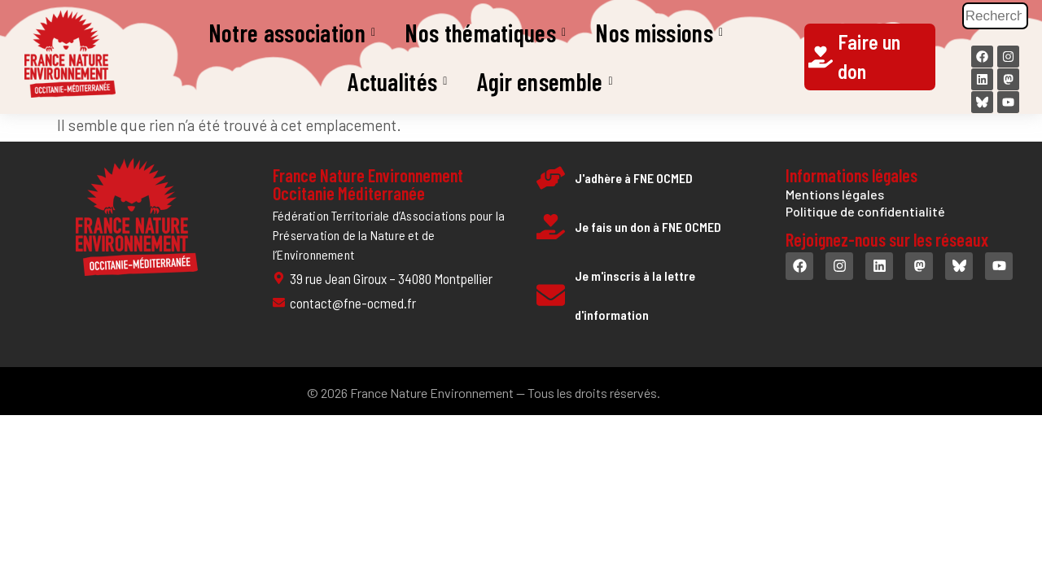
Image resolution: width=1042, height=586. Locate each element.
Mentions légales (835, 194)
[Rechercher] (995, 16)
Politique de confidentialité (865, 211)
